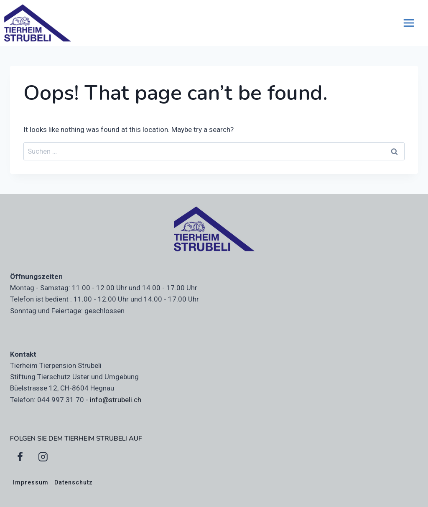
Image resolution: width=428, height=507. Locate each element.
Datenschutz (73, 482)
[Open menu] (413, 22)
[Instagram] (43, 457)
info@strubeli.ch (115, 399)
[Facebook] (20, 457)
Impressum (30, 482)
